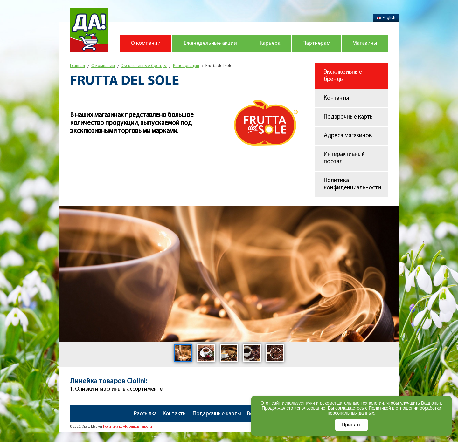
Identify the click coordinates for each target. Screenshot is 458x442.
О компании (146, 43)
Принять (352, 424)
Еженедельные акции (210, 43)
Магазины (364, 43)
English (386, 18)
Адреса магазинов (348, 136)
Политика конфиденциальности (352, 184)
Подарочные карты (349, 117)
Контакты (336, 98)
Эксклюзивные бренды (343, 76)
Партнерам (316, 43)
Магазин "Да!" (89, 30)
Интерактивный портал (344, 158)
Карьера (270, 43)
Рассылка (145, 414)
